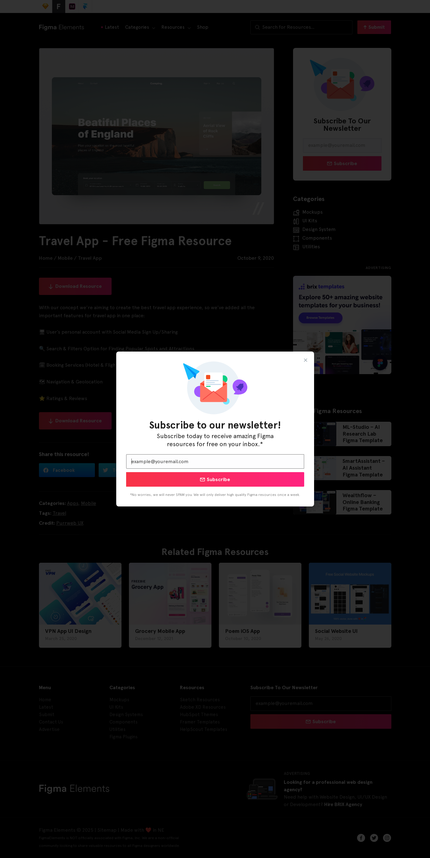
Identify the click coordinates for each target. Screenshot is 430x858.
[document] (215, 429)
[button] (305, 360)
